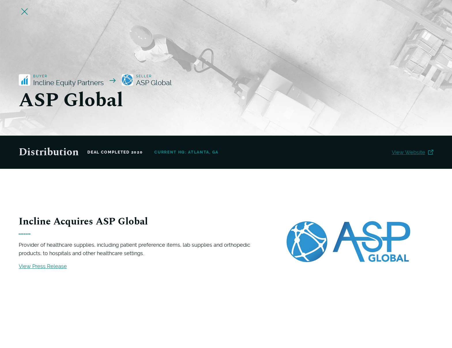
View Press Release (43, 266)
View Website (412, 152)
